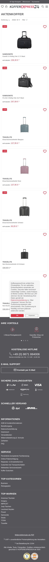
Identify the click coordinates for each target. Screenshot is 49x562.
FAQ (2, 444)
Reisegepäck (6, 486)
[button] (5, 20)
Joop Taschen (6, 506)
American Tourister (8, 498)
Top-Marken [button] (8, 493)
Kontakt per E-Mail (24, 370)
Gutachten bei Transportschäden (13, 465)
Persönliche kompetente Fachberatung (15, 456)
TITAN (3, 520)
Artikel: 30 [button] (15, 20)
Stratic (3, 518)
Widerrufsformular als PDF (24, 535)
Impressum (5, 432)
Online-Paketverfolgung (9, 459)
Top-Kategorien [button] (11, 479)
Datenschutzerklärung (9, 429)
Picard (3, 512)
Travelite (4, 523)
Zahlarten (4, 441)
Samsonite (5, 515)
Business (4, 483)
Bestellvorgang (6, 426)
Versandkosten (6, 435)
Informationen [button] (10, 419)
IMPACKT (4, 504)
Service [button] (6, 452)
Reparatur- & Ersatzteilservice (12, 462)
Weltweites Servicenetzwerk (11, 468)
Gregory (4, 501)
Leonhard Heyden (7, 509)
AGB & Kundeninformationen (11, 423)
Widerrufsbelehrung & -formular (12, 438)
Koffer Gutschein (7, 470)
